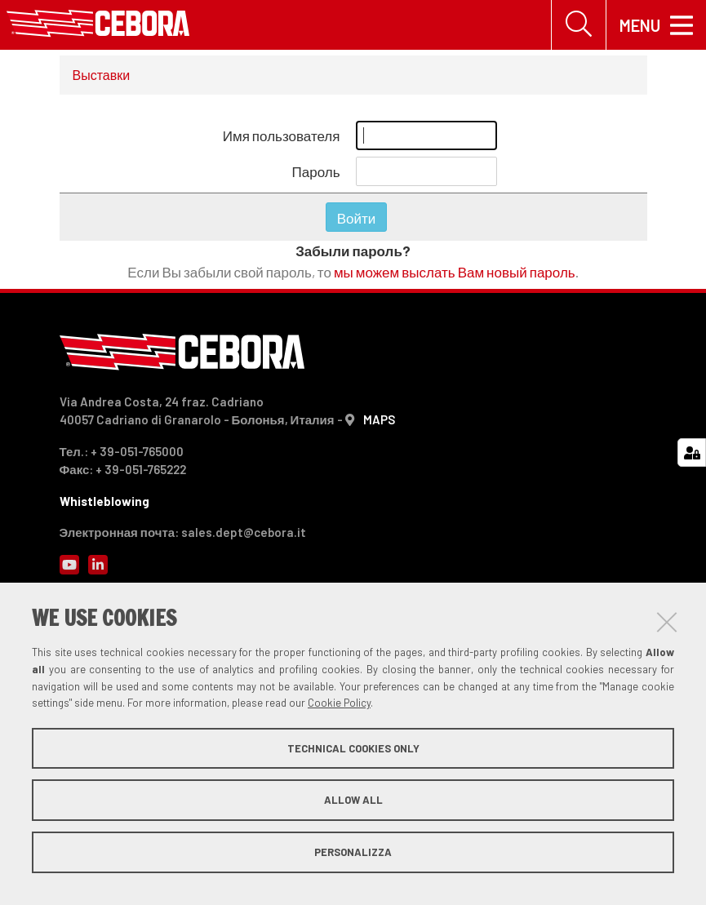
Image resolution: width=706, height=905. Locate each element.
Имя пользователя (281, 135)
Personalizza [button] (353, 851)
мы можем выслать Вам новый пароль (454, 272)
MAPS (379, 419)
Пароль (316, 171)
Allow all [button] (353, 799)
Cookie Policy (339, 702)
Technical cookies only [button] (353, 748)
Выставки (102, 74)
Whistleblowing (104, 501)
